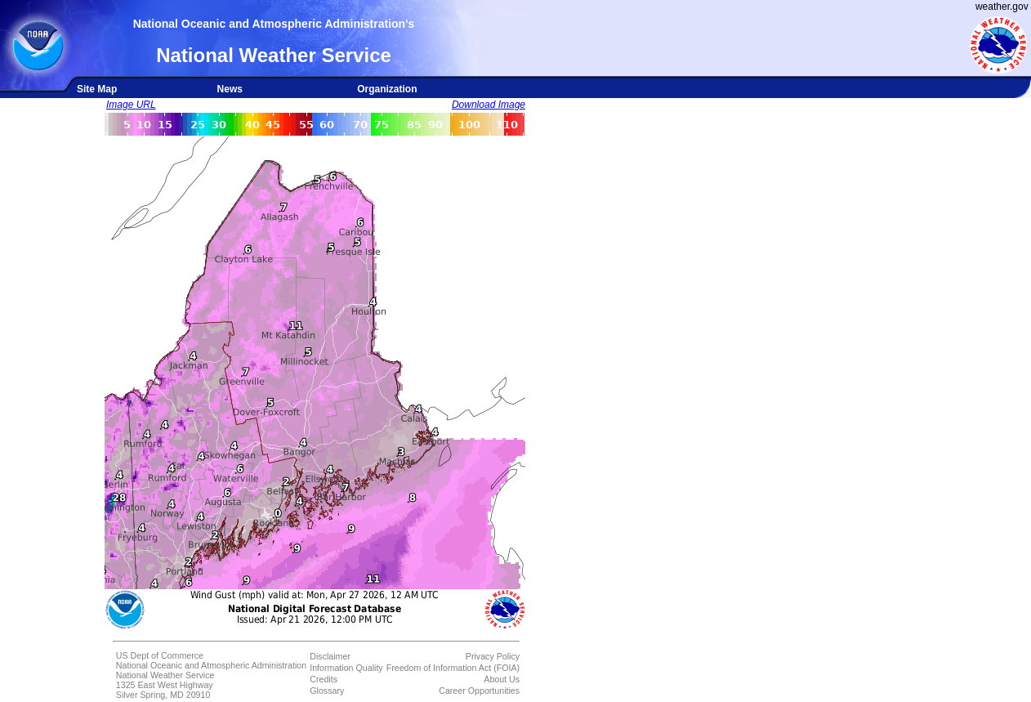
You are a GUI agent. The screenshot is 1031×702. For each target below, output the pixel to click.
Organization (387, 89)
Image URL (131, 104)
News (230, 89)
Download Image (488, 104)
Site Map (97, 89)
